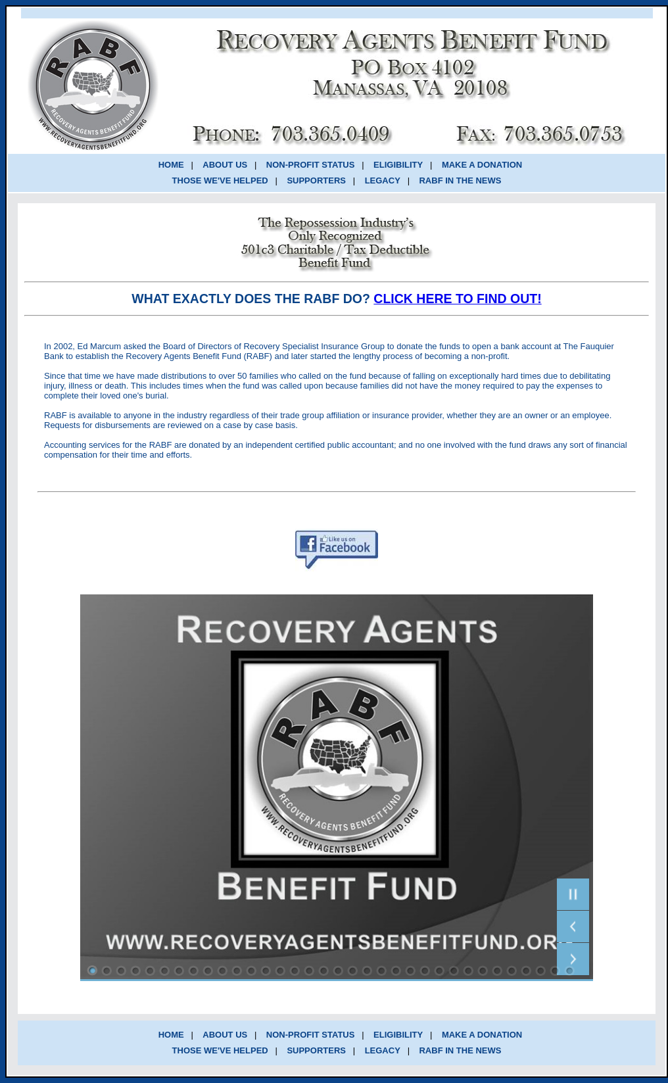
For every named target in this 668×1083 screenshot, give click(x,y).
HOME (171, 165)
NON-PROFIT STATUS (310, 165)
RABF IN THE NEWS (460, 180)
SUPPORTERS (316, 180)
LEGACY (382, 180)
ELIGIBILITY (398, 165)
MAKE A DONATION (482, 165)
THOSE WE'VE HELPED (220, 180)
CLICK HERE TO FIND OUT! (457, 298)
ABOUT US (225, 165)
